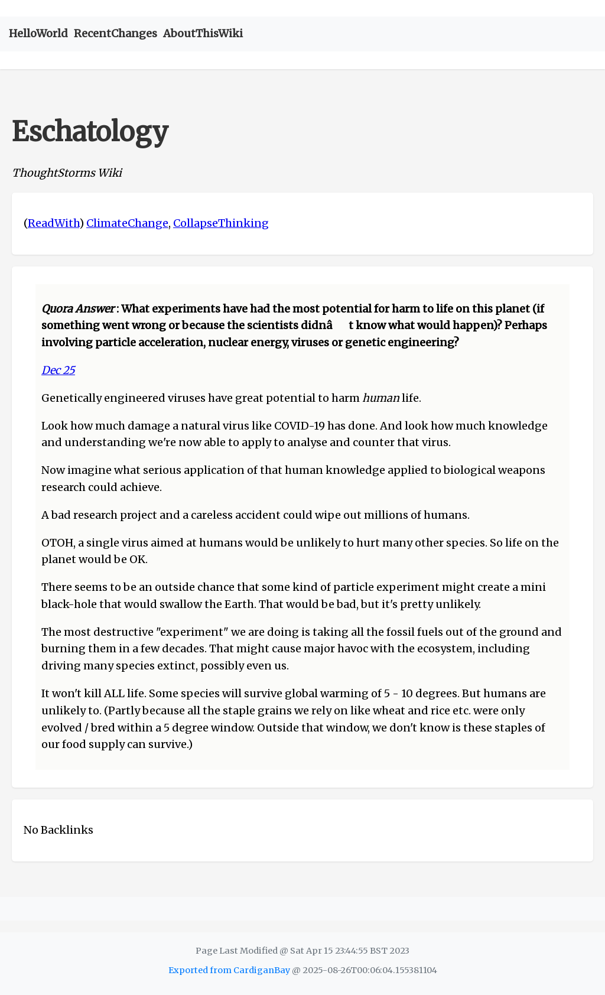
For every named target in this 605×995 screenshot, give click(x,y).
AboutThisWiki (203, 33)
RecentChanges (115, 33)
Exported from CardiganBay (229, 970)
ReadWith (53, 223)
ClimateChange (127, 223)
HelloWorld (38, 33)
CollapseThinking (221, 223)
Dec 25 (58, 370)
